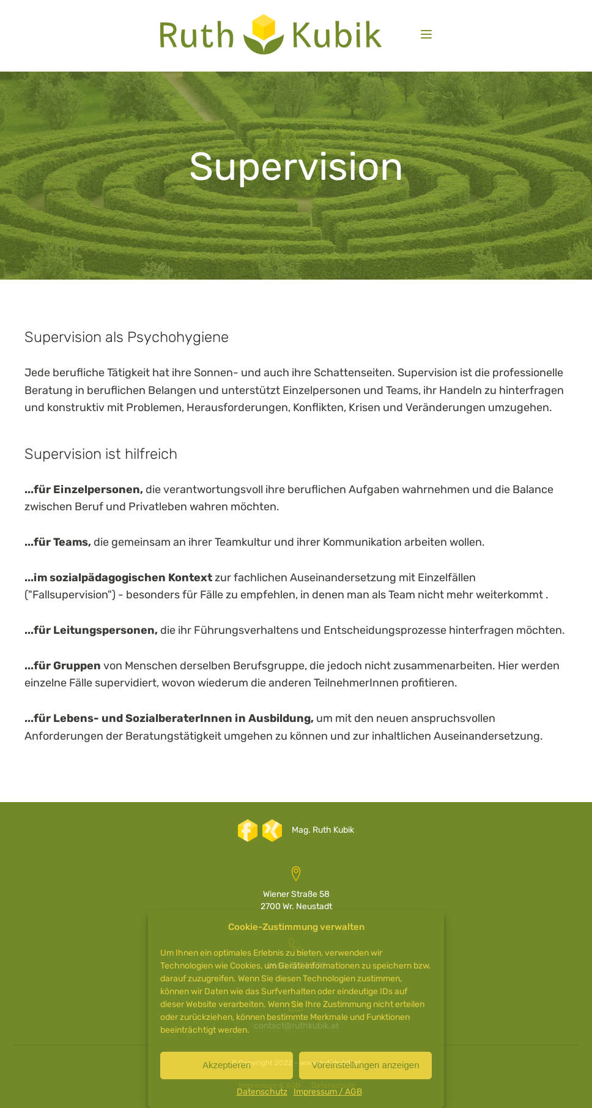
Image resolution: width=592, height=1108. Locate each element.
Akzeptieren (226, 1065)
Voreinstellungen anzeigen (366, 1065)
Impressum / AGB (328, 1092)
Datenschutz (262, 1092)
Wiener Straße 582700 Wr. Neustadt (296, 900)
